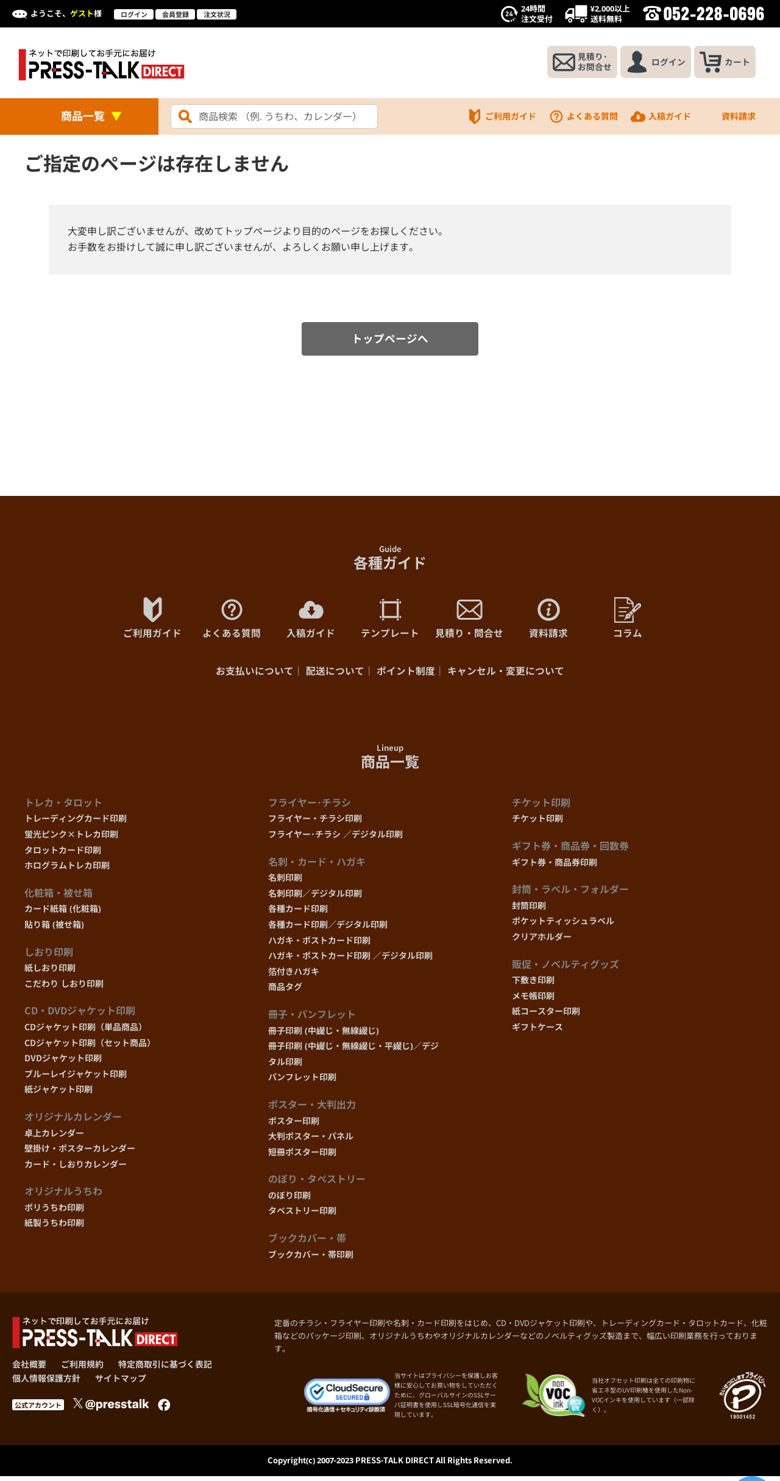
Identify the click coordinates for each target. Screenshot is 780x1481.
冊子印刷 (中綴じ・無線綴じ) (323, 1034)
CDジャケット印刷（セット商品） (89, 1046)
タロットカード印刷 (62, 853)
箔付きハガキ (293, 975)
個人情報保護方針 (46, 1382)
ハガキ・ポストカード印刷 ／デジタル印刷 (350, 960)
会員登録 (175, 14)
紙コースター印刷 (546, 1015)
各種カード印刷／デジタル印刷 (328, 928)
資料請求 (729, 116)
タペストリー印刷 (302, 1215)
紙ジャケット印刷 (58, 1093)
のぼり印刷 (289, 1199)
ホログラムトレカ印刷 (67, 869)
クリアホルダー (542, 941)
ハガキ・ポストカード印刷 (319, 944)
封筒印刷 (529, 909)
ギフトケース (537, 1030)
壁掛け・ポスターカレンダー (79, 1152)
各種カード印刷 (298, 913)
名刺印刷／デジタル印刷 (315, 897)
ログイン (134, 14)
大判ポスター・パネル (310, 1140)
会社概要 (29, 1368)
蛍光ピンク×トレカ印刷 (71, 838)
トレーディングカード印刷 (75, 822)
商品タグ (285, 991)
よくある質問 (583, 116)
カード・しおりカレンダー (75, 1168)
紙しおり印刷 (50, 972)
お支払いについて (255, 675)
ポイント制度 (406, 675)
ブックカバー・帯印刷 (310, 1258)
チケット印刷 (537, 822)
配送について (335, 675)
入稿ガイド (660, 116)
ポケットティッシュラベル (563, 925)
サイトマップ (120, 1382)
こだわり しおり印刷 (64, 987)
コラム (627, 621)
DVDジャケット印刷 (63, 1062)
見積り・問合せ (469, 621)
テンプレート (390, 621)
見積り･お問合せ (577, 62)
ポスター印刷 (293, 1124)
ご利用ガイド (501, 116)
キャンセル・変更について (505, 675)
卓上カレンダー (54, 1136)
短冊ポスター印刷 (302, 1155)
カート (724, 62)
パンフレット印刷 (302, 1081)
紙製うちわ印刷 (54, 1227)
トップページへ (390, 341)
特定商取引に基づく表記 (165, 1368)
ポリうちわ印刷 (54, 1211)
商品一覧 (83, 116)
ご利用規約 (82, 1368)
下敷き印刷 (533, 984)
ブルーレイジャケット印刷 (75, 1077)
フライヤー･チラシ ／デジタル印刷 (335, 838)
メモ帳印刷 (533, 999)
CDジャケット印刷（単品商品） (85, 1030)
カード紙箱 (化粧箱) (62, 913)
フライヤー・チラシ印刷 (315, 822)
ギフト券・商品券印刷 (554, 866)
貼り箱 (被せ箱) (54, 928)
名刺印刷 (285, 882)
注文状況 (217, 14)
